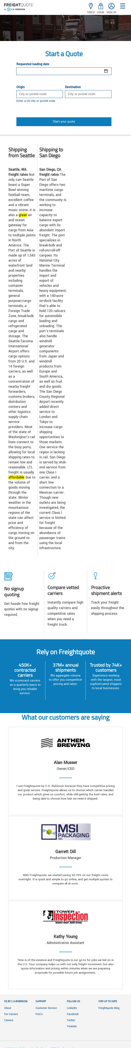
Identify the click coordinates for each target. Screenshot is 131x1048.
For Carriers (11, 1014)
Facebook (72, 1014)
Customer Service (46, 1008)
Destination (73, 87)
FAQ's (39, 1014)
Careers (8, 1020)
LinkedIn (72, 1008)
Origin (20, 87)
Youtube (72, 1026)
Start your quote (64, 121)
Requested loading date (32, 64)
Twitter (71, 1020)
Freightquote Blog (108, 1008)
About (7, 1008)
